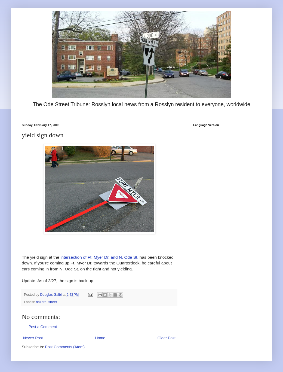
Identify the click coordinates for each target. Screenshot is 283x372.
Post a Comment (43, 327)
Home (100, 338)
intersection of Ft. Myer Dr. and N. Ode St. (99, 257)
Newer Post (33, 338)
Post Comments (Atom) (65, 347)
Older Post (167, 338)
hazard (41, 302)
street (52, 302)
